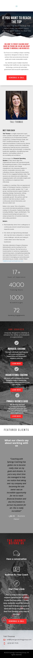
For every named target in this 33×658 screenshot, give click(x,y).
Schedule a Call (16, 77)
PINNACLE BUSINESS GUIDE (17, 401)
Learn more (16, 364)
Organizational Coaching (16, 375)
